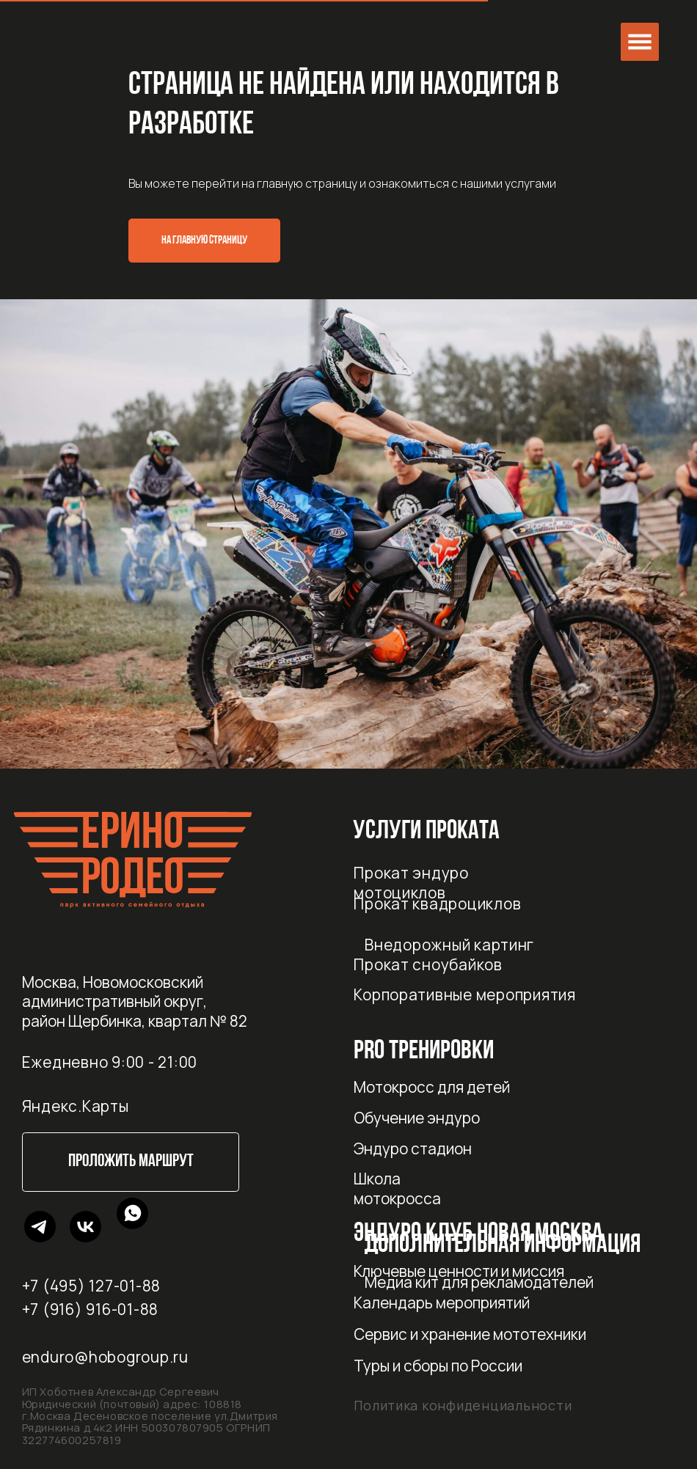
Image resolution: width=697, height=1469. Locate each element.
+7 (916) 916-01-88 (90, 1309)
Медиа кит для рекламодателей (479, 1282)
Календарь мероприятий (442, 1302)
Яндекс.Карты (75, 1106)
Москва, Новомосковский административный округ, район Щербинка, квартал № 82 (134, 1001)
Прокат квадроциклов (437, 903)
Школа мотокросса (397, 1188)
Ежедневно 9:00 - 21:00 (109, 1062)
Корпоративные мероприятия (465, 994)
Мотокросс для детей (432, 1087)
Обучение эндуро (417, 1117)
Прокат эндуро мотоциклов (411, 882)
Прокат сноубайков (428, 964)
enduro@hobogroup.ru (105, 1357)
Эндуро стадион (413, 1148)
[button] (640, 42)
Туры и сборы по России (438, 1365)
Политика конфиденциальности (463, 1405)
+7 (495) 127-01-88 (91, 1285)
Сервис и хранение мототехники (470, 1334)
